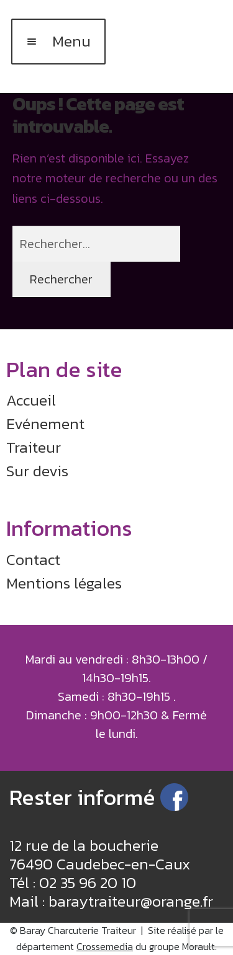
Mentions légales (64, 583)
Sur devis (37, 470)
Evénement (45, 423)
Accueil (31, 400)
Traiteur (33, 447)
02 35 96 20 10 (87, 882)
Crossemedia (104, 946)
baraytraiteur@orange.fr (130, 901)
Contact (33, 559)
